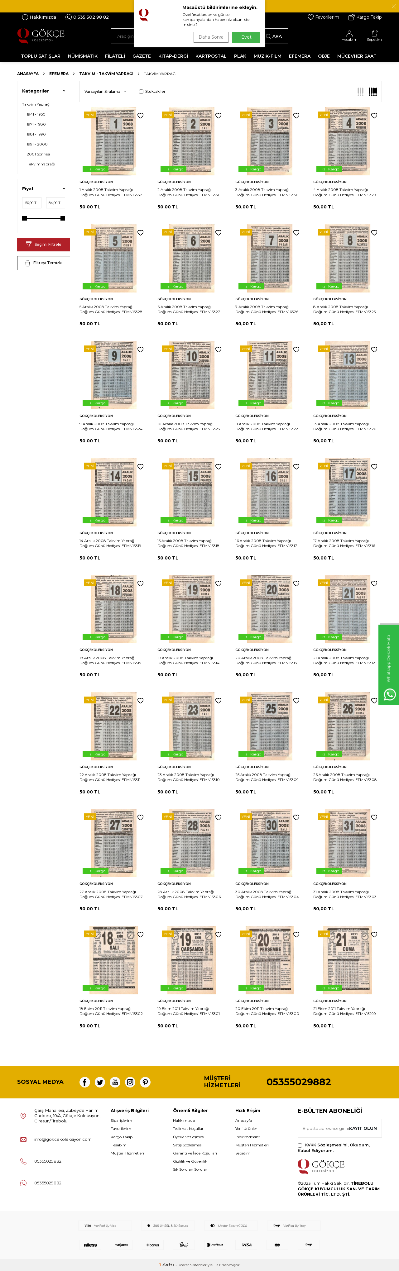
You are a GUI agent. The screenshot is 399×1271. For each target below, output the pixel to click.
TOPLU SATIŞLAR (40, 56)
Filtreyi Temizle (44, 263)
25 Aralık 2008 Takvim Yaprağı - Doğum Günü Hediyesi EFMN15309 (267, 777)
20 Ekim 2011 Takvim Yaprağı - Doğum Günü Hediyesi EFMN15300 (267, 1011)
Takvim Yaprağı (36, 104)
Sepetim (242, 1153)
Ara (274, 36)
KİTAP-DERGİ (173, 56)
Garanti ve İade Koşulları (195, 1153)
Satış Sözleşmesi (187, 1145)
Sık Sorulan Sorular (190, 1169)
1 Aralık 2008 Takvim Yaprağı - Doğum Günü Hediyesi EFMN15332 (110, 192)
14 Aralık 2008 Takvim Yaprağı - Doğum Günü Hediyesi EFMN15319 (110, 543)
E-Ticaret (181, 1265)
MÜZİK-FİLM (267, 56)
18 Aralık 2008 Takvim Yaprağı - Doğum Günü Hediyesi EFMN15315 (110, 660)
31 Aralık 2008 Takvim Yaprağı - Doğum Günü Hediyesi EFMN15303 (345, 894)
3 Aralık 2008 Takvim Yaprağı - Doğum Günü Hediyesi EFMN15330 (267, 192)
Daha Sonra (210, 37)
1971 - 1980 (36, 124)
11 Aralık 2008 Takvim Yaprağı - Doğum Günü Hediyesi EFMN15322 (266, 426)
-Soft (166, 1265)
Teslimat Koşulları (188, 1128)
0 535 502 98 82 (87, 17)
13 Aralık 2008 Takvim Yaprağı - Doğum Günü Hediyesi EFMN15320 (345, 426)
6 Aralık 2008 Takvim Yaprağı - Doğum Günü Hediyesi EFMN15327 (188, 309)
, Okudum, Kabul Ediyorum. (334, 1147)
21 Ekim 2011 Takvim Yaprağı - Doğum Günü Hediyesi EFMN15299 (344, 1011)
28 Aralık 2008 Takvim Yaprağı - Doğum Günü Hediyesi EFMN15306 (189, 894)
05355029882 (299, 1082)
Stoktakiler (152, 91)
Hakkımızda (39, 17)
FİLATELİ (115, 56)
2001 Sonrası (38, 154)
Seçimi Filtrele (43, 244)
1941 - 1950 (36, 114)
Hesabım (119, 1145)
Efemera (59, 73)
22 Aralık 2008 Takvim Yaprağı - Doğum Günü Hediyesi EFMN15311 (109, 777)
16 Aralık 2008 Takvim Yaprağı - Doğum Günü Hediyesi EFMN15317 (266, 543)
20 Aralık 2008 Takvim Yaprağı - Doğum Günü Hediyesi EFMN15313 (266, 660)
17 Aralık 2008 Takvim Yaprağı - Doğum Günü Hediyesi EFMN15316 (344, 543)
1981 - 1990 (36, 134)
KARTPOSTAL (211, 56)
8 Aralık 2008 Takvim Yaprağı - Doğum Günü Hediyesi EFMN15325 (344, 309)
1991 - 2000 (37, 144)
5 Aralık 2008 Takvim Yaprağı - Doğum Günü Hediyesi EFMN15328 (110, 309)
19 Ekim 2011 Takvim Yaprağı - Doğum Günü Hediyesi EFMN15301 (188, 1011)
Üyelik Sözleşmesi (188, 1137)
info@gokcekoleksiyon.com (63, 1139)
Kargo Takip (365, 17)
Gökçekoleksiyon (96, 182)
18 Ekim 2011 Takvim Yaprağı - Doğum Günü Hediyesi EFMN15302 (111, 1011)
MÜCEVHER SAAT (357, 56)
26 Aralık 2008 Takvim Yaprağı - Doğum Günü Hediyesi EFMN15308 (345, 777)
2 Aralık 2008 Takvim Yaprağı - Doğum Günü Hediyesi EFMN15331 (188, 192)
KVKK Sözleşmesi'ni (326, 1144)
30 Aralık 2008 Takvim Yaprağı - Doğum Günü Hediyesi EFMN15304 (267, 894)
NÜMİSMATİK (83, 56)
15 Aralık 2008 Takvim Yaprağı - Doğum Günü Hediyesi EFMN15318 (188, 543)
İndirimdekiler (247, 1137)
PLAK (240, 56)
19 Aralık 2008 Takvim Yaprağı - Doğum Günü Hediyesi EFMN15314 (188, 660)
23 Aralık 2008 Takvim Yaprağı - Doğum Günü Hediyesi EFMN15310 (188, 777)
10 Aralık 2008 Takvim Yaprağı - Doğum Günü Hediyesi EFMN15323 (188, 426)
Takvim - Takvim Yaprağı (106, 73)
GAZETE (141, 56)
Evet (246, 37)
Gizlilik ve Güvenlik (190, 1161)
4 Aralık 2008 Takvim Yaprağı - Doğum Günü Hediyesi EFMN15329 (344, 192)
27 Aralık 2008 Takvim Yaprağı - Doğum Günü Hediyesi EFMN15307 (111, 894)
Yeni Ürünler (246, 1128)
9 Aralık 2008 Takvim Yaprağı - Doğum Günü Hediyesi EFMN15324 (110, 426)
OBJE (324, 56)
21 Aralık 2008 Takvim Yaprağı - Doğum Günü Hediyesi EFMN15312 (344, 660)
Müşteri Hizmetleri (127, 1153)
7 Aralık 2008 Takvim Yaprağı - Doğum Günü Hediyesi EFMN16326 (266, 309)
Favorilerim (323, 17)
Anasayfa (28, 73)
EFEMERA (299, 56)
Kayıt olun (362, 1128)
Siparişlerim (121, 1120)
